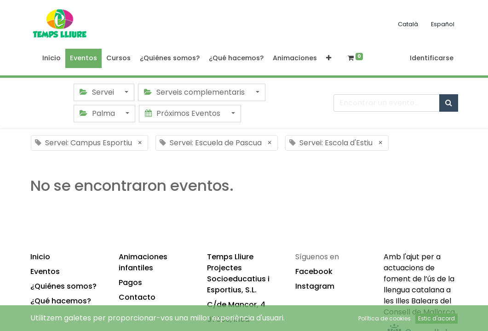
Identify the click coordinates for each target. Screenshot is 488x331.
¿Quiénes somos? (63, 286)
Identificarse (432, 58)
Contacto (137, 297)
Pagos (130, 282)
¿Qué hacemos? (60, 301)
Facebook (314, 271)
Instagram (314, 286)
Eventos (45, 271)
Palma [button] (98, 113)
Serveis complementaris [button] (195, 92)
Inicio (40, 256)
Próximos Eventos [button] (183, 113)
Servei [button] (98, 92)
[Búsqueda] (448, 103)
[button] (329, 58)
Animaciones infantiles (143, 262)
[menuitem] (51, 58)
